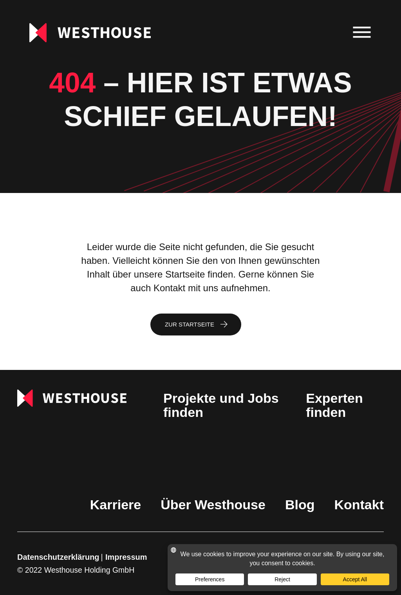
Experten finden (334, 405)
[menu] (362, 32)
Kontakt (359, 504)
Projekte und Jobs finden (221, 405)
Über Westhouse (213, 504)
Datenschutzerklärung (58, 557)
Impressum (126, 557)
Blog (300, 504)
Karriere (115, 504)
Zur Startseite (189, 324)
